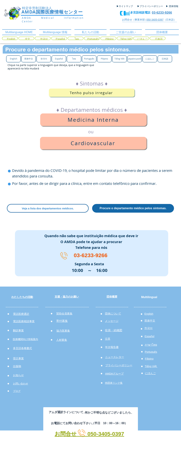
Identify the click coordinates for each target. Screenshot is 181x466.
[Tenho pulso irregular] (91, 93)
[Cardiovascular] (93, 143)
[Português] (93, 39)
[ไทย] (76, 39)
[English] (11, 39)
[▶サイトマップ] (125, 6)
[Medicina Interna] (93, 119)
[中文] (27, 39)
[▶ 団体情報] (173, 6)
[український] (134, 59)
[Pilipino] (109, 39)
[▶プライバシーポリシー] (150, 6)
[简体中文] (28, 59)
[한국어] (43, 39)
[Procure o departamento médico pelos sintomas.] (133, 208)
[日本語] (158, 39)
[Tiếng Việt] (125, 39)
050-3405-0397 (155, 19)
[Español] (60, 39)
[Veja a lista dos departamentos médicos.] (48, 208)
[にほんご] (142, 39)
